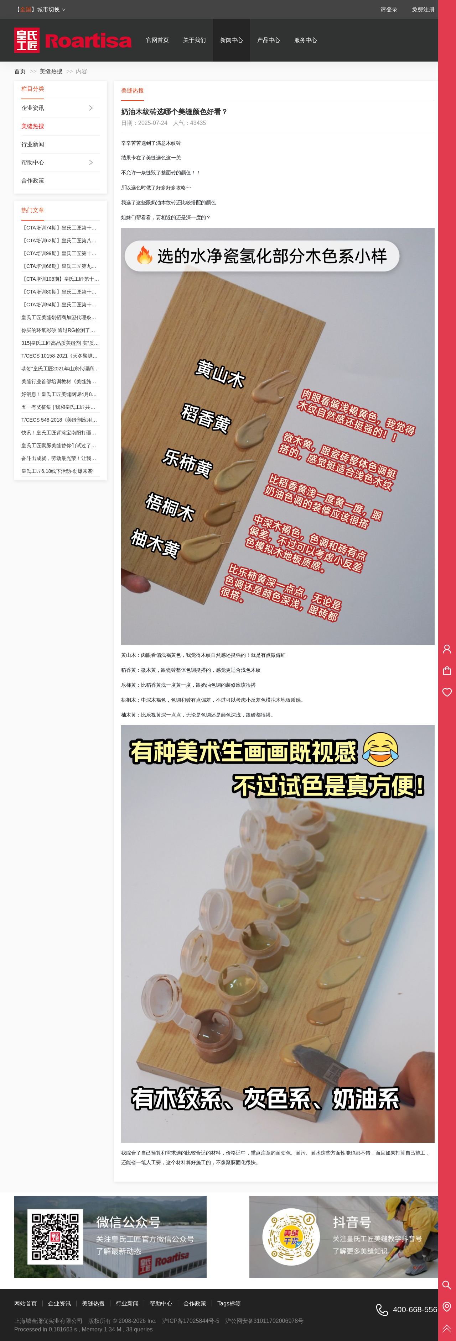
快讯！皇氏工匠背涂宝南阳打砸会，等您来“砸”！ (75, 432)
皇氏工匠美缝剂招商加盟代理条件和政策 (66, 317)
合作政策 (32, 181)
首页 (20, 71)
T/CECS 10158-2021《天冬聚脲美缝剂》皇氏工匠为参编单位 (89, 356)
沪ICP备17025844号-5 (190, 1321)
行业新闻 (32, 144)
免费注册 (423, 9)
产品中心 (268, 40)
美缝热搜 (51, 71)
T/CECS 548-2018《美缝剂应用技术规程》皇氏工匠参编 (84, 420)
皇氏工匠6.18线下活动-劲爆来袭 (57, 471)
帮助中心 (32, 162)
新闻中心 (231, 40)
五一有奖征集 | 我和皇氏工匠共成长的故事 (68, 407)
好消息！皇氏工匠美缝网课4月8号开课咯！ (69, 394)
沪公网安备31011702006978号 (264, 1321)
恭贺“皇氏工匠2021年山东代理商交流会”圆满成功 (75, 368)
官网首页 (157, 40)
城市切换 (51, 9)
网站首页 (25, 1303)
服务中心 (305, 40)
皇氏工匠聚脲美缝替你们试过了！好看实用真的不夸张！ (83, 445)
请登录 (389, 9)
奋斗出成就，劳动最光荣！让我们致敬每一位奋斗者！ (81, 458)
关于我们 (194, 40)
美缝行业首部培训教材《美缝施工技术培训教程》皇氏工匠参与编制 (96, 381)
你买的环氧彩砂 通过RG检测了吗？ (60, 330)
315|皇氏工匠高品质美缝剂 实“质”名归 (63, 343)
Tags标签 (229, 1303)
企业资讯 (32, 108)
